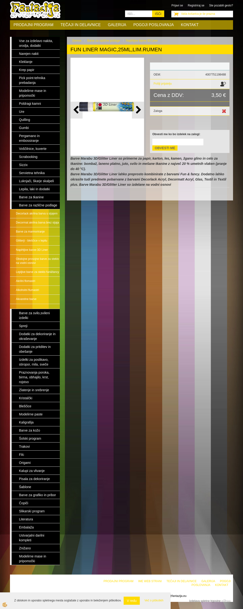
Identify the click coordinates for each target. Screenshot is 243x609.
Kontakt (189, 25)
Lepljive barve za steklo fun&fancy (37, 272)
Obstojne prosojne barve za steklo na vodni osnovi (37, 261)
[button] (138, 110)
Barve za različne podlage (103, 40)
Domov (76, 40)
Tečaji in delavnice (81, 25)
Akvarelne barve (26, 299)
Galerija (117, 25)
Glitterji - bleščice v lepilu (31, 240)
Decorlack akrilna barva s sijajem (36, 213)
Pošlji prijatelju (163, 83)
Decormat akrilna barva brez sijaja (37, 222)
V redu (131, 601)
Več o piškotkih (154, 600)
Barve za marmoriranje (30, 231)
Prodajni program (33, 25)
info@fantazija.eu (175, 596)
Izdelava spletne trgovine (205, 601)
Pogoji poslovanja (153, 25)
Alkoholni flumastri (27, 290)
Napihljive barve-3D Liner (32, 250)
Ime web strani (150, 581)
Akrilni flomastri (25, 281)
